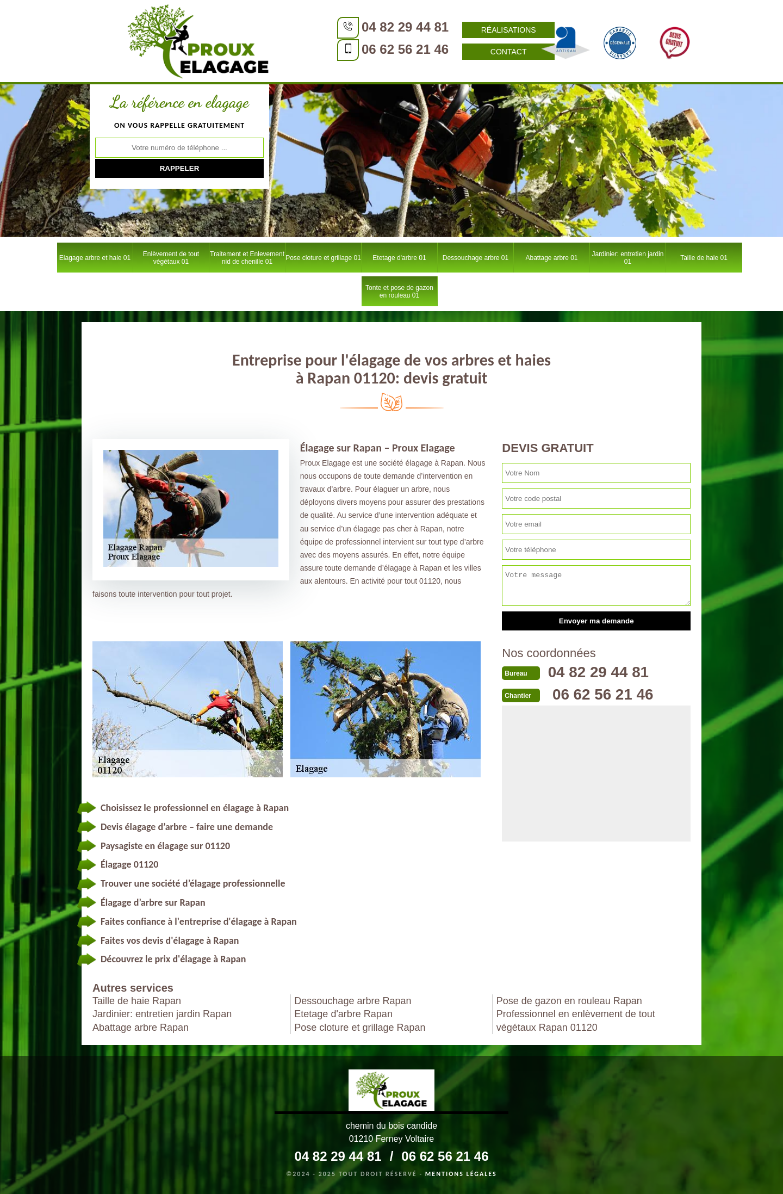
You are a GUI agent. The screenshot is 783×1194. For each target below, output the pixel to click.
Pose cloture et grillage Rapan (359, 1027)
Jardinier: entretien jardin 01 (627, 257)
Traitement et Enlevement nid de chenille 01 (247, 257)
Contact (438, 51)
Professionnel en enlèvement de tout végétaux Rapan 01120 (575, 1020)
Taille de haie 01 (704, 258)
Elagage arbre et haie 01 (94, 258)
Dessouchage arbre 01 (475, 258)
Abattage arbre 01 (551, 258)
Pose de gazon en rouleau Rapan (569, 1000)
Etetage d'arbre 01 (399, 258)
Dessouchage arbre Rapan (352, 1000)
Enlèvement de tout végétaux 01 (171, 257)
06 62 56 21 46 (334, 49)
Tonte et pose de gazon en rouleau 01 (399, 291)
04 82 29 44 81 (334, 27)
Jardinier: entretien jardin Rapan (162, 1014)
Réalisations (438, 30)
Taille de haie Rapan (136, 1000)
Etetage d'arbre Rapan (343, 1014)
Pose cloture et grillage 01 (323, 258)
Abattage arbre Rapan (140, 1027)
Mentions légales (461, 1174)
